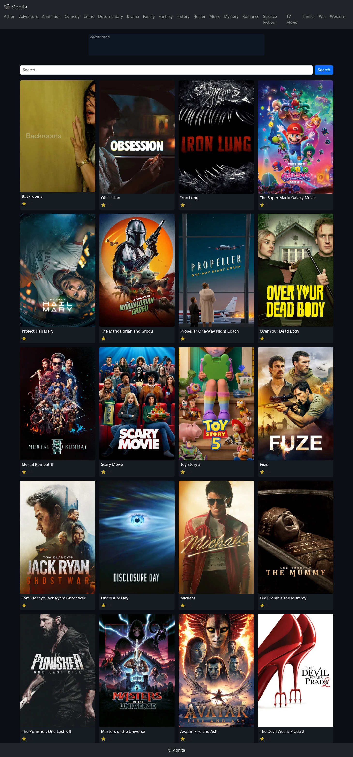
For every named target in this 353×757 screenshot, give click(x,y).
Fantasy (166, 16)
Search (324, 70)
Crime (88, 16)
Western (337, 16)
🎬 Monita (15, 6)
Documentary (110, 16)
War (322, 16)
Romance (250, 16)
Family (149, 16)
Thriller (308, 16)
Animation (51, 16)
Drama (133, 16)
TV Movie (291, 19)
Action (9, 16)
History (182, 16)
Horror (199, 16)
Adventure (28, 16)
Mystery (231, 16)
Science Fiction (270, 19)
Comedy (72, 16)
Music (215, 16)
